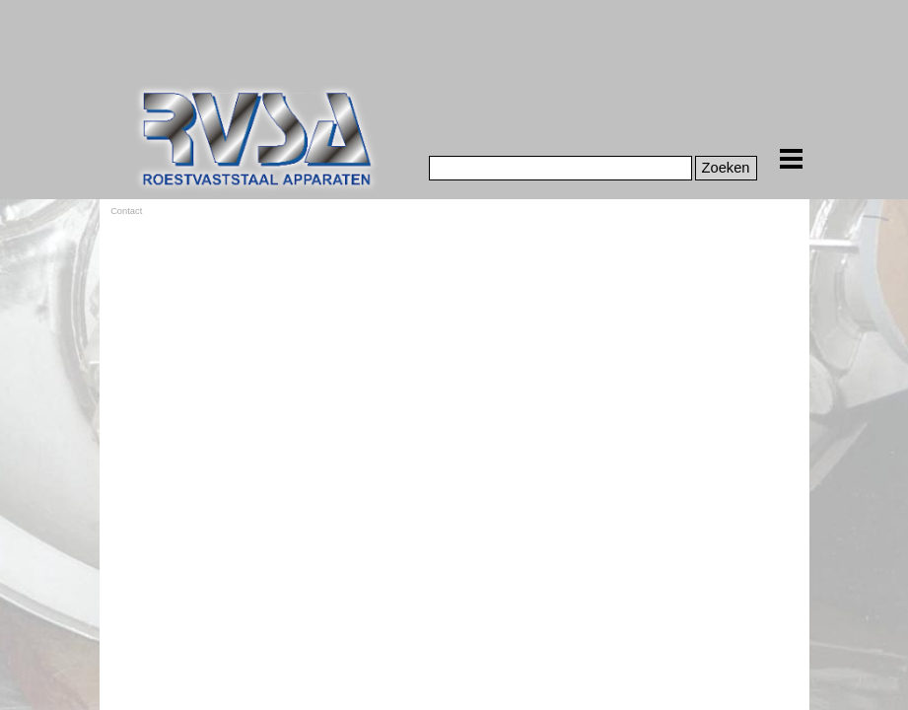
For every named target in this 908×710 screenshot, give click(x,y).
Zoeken (726, 168)
